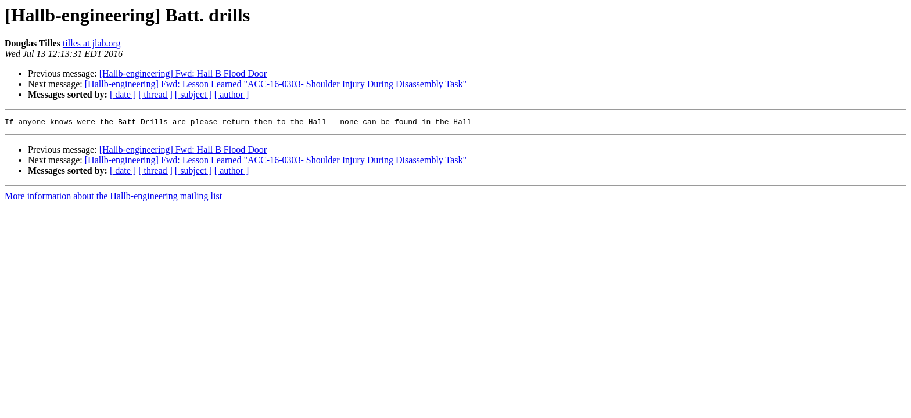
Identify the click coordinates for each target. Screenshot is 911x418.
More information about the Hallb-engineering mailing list (113, 198)
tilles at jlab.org (92, 43)
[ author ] (231, 94)
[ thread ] (155, 94)
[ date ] (123, 94)
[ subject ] (193, 94)
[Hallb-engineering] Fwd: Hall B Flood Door (183, 73)
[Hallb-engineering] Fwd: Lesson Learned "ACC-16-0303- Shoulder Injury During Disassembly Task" (276, 84)
